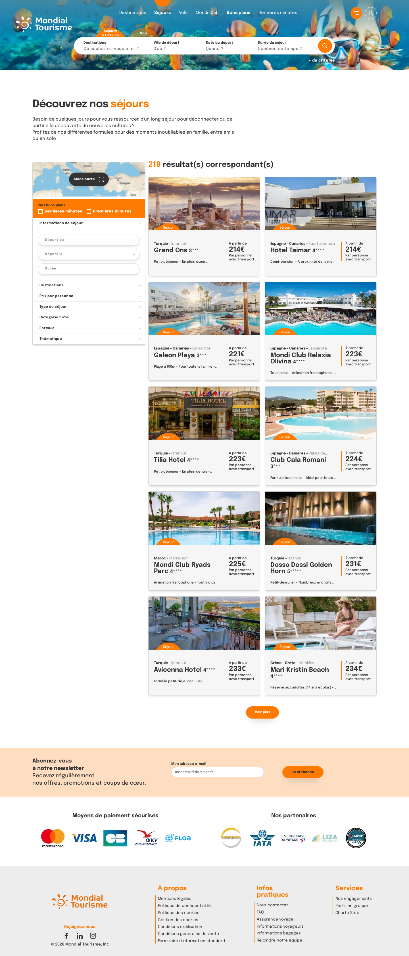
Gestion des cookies (178, 920)
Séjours (162, 13)
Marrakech (179, 558)
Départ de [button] (54, 240)
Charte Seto (347, 913)
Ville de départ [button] (176, 46)
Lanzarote (201, 348)
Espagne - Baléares (287, 453)
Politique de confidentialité (184, 906)
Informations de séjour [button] (61, 223)
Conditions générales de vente (188, 934)
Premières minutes (112, 211)
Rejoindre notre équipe (279, 940)
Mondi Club (207, 13)
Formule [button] (47, 328)
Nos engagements (353, 899)
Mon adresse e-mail (188, 764)
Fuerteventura (322, 244)
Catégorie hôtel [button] (54, 317)
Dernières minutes (277, 13)
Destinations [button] (115, 46)
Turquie (161, 244)
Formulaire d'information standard (191, 941)
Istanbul (178, 244)
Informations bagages (279, 933)
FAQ (260, 912)
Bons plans (238, 13)
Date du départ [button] (228, 46)
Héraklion (307, 663)
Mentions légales (174, 899)
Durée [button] (50, 268)
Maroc (160, 558)
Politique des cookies (178, 913)
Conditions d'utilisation (180, 927)
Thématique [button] (50, 339)
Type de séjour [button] (53, 307)
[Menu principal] (356, 13)
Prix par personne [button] (56, 296)
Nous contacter (272, 905)
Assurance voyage (275, 919)
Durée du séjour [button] (285, 46)
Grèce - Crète (282, 663)
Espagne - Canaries (287, 244)
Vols (183, 13)
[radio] (110, 30)
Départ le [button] (53, 254)
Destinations (132, 13)
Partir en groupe (351, 906)
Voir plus (262, 712)
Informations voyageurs (280, 926)
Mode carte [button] (89, 179)
